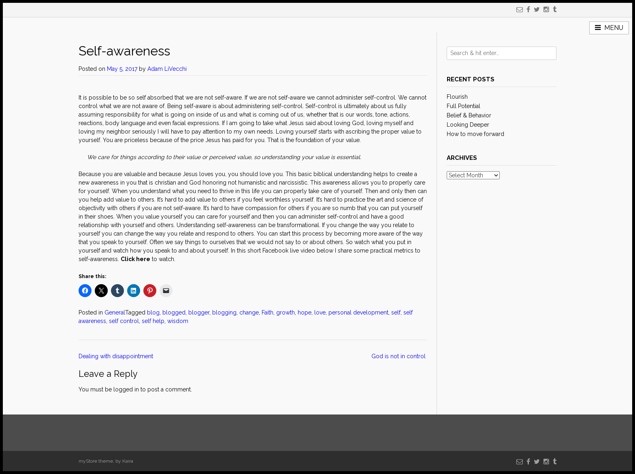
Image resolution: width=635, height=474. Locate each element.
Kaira (127, 461)
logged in (126, 389)
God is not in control (399, 356)
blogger (198, 312)
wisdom (177, 321)
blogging (224, 312)
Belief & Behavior (469, 115)
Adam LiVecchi (167, 69)
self (396, 312)
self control (124, 321)
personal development (358, 312)
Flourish (457, 97)
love (320, 312)
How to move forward (475, 134)
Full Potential (463, 106)
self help (153, 321)
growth (285, 312)
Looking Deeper (468, 124)
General (114, 312)
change (249, 312)
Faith (267, 312)
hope (304, 312)
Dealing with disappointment (117, 356)
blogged (173, 312)
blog (153, 312)
